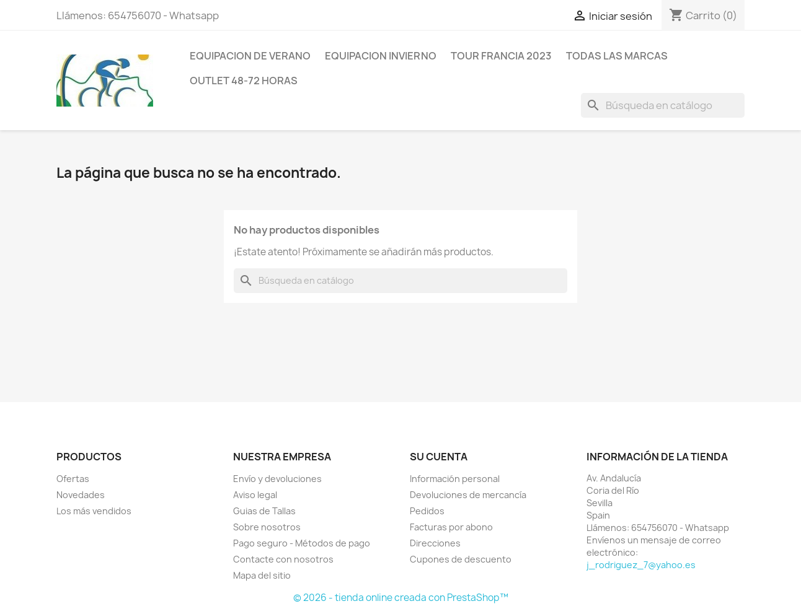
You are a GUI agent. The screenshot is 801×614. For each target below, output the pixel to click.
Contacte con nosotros (283, 559)
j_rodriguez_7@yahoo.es (641, 565)
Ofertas (72, 479)
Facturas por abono (451, 527)
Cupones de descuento (460, 559)
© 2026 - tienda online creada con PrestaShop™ (400, 597)
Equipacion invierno (380, 56)
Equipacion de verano (250, 56)
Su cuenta (438, 456)
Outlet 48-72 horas (244, 80)
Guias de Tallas (264, 511)
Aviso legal (255, 495)
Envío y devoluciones (277, 479)
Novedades (80, 495)
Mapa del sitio (262, 575)
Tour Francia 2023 (501, 56)
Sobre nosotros (267, 527)
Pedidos (427, 511)
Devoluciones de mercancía (468, 495)
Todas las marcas (617, 56)
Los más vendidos (93, 511)
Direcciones (435, 543)
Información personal (455, 479)
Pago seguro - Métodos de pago (301, 543)
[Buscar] (663, 105)
